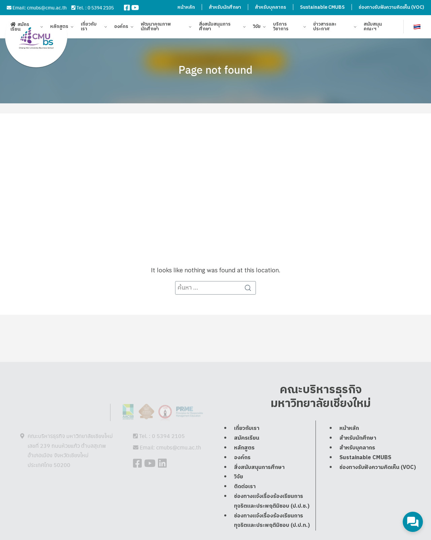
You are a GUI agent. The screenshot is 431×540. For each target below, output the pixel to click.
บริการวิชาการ (281, 28)
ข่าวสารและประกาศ (324, 28)
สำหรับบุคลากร (270, 7)
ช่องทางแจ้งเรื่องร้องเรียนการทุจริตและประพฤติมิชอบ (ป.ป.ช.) (271, 502)
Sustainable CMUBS (322, 7)
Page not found (215, 69)
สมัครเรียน (19, 28)
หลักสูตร (59, 28)
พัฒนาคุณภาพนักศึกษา (156, 28)
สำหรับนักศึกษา (225, 7)
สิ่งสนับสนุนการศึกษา (215, 28)
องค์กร (121, 28)
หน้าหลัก (186, 7)
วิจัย (257, 28)
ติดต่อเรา (245, 487)
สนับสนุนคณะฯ (373, 28)
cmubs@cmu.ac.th (47, 7)
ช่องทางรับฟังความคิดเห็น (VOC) (391, 7)
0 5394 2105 (101, 7)
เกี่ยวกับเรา (89, 28)
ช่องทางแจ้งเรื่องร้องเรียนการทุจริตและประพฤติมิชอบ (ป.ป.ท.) (272, 521)
